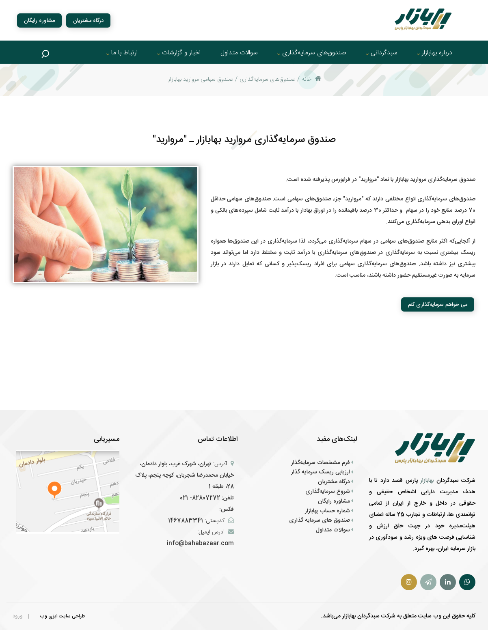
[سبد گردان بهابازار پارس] (423, 20)
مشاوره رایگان (39, 20)
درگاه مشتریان (88, 20)
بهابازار (428, 481)
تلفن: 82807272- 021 (207, 498)
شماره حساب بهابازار (327, 511)
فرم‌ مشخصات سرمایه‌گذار (320, 463)
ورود (18, 616)
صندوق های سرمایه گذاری (319, 520)
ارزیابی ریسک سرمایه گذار (320, 472)
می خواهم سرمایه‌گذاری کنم (437, 304)
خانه (312, 79)
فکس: (226, 509)
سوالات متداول (333, 530)
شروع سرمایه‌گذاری (327, 492)
